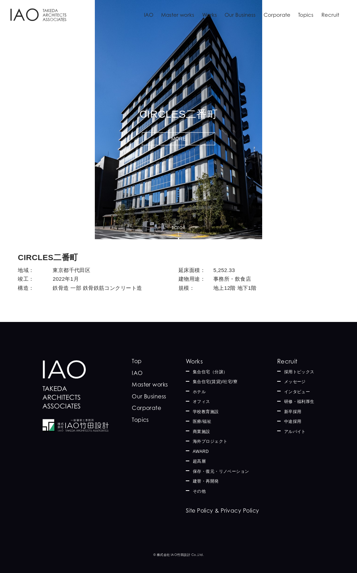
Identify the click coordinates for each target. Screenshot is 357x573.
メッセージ (295, 381)
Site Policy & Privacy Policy (222, 510)
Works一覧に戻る (40, 228)
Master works (177, 15)
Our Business (240, 15)
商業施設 (201, 431)
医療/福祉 (202, 421)
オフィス (201, 401)
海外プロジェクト (210, 441)
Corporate (277, 15)
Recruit (330, 15)
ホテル (199, 391)
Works (209, 15)
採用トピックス (299, 371)
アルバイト (295, 431)
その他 (199, 491)
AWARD (201, 451)
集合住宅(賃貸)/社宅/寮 (215, 381)
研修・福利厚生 (299, 401)
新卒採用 (293, 411)
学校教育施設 (206, 411)
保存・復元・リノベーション (221, 471)
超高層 (199, 461)
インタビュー (297, 391)
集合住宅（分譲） (210, 371)
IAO (148, 15)
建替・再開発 (206, 481)
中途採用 (293, 421)
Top (137, 361)
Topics (305, 15)
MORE (178, 138)
